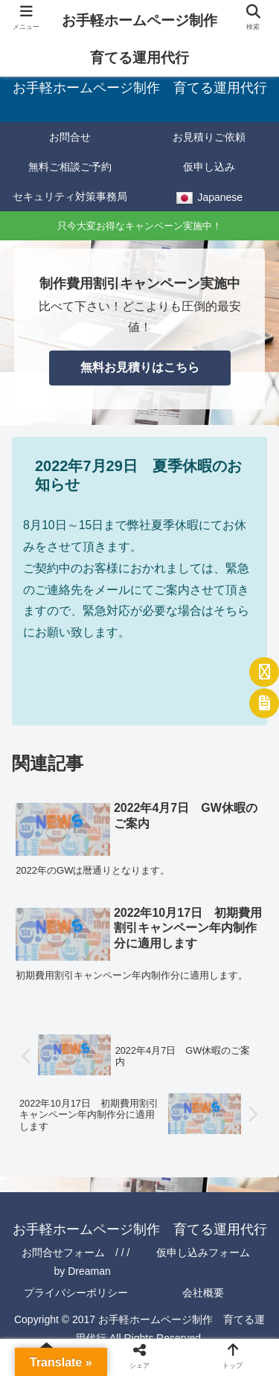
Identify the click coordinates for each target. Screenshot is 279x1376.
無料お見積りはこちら (139, 367)
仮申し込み (209, 167)
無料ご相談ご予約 (70, 167)
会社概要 (203, 1293)
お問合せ (70, 137)
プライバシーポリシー (76, 1293)
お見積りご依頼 (209, 137)
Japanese (209, 198)
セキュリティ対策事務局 (70, 196)
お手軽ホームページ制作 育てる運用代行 (144, 39)
